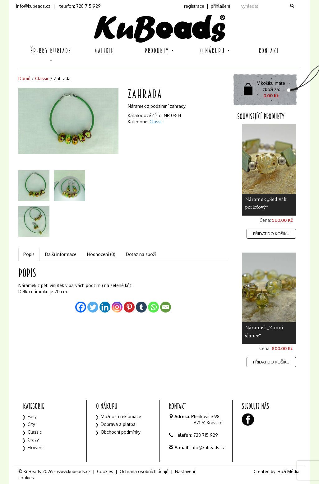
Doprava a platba (118, 424)
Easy (32, 416)
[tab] (29, 254)
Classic (42, 78)
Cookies (105, 471)
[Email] (165, 307)
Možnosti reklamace (121, 416)
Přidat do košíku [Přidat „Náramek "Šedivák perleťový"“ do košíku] (271, 233)
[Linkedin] (104, 307)
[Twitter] (92, 307)
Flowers (36, 447)
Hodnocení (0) (101, 254)
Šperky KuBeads (50, 54)
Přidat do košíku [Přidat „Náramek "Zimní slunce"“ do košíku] (271, 361)
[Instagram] (117, 307)
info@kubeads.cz (33, 6)
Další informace (60, 254)
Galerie (104, 51)
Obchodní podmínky (121, 432)
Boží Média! (289, 471)
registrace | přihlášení (207, 6)
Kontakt (269, 51)
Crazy (33, 439)
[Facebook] (80, 307)
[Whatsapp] (153, 307)
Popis (29, 254)
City (31, 424)
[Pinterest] (129, 307)
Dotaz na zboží (141, 254)
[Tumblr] (141, 307)
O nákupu (215, 51)
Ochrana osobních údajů (144, 471)
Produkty (159, 51)
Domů (24, 78)
